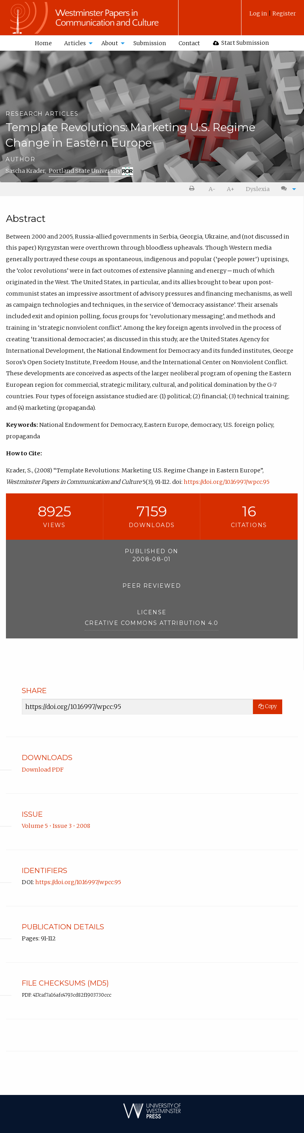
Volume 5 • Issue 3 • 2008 (56, 825)
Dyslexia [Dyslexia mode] (258, 189)
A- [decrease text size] (212, 189)
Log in (258, 13)
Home (43, 43)
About (109, 43)
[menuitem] (272, 16)
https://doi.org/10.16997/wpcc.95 (227, 481)
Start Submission (241, 42)
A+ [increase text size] (230, 189)
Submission (149, 43)
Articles (75, 43)
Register (284, 13)
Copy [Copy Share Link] (267, 706)
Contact (189, 43)
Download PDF (43, 769)
